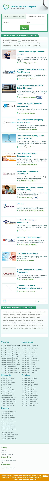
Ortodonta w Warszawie (7, 378)
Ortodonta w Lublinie (7, 388)
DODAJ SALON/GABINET (8, 460)
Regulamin (4, 452)
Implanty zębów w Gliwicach (29, 372)
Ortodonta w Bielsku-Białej (8, 401)
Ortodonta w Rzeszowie (7, 405)
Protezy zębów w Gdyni (28, 405)
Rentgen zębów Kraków (7, 413)
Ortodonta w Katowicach (8, 394)
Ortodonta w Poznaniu (7, 392)
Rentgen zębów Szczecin (8, 421)
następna (38, 301)
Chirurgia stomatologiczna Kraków (10, 347)
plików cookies (17, 475)
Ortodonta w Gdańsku (7, 386)
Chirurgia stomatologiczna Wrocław (11, 351)
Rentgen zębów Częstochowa (9, 434)
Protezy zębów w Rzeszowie (29, 399)
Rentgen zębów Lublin (7, 423)
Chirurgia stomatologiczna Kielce (10, 370)
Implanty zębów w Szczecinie (30, 357)
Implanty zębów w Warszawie (30, 345)
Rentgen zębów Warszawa (8, 411)
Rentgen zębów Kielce (7, 436)
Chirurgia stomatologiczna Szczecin (11, 361)
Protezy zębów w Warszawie (29, 378)
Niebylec (29, 197)
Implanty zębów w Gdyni (28, 364)
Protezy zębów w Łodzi (28, 382)
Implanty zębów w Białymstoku (30, 361)
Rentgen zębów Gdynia (7, 433)
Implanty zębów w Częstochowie (31, 368)
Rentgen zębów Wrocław (8, 419)
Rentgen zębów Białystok (8, 429)
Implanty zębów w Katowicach (30, 359)
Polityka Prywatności (7, 454)
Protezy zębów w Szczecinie (29, 392)
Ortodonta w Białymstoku (8, 399)
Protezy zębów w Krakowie (29, 380)
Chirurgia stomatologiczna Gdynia (10, 364)
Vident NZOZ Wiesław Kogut (28, 238)
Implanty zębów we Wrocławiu (30, 349)
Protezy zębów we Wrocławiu (30, 384)
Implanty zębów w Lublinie (29, 362)
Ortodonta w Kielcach (7, 403)
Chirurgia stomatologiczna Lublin (10, 357)
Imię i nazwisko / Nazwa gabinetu (14, 16)
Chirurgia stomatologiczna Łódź (10, 349)
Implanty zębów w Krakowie (29, 347)
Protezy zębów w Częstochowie (30, 397)
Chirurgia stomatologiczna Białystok (11, 368)
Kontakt (3, 450)
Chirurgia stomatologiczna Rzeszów (11, 362)
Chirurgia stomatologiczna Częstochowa (12, 366)
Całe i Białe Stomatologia (27, 254)
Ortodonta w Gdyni (6, 395)
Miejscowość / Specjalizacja (36, 16)
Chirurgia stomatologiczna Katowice (11, 359)
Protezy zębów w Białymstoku (30, 395)
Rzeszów (33, 63)
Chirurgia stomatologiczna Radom (10, 372)
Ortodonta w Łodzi (6, 384)
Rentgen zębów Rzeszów (8, 431)
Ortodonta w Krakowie (7, 380)
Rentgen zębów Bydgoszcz (8, 438)
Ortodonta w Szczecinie (7, 390)
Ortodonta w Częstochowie (8, 397)
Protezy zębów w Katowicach (30, 394)
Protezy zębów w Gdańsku (29, 388)
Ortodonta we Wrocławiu (8, 382)
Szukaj (24, 28)
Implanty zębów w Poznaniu (29, 355)
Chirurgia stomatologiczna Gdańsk (10, 355)
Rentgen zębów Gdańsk (8, 417)
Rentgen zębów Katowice (8, 427)
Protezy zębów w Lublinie (29, 390)
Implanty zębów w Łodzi (28, 351)
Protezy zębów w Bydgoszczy (30, 403)
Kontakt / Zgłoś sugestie (8, 468)
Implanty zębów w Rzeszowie (30, 370)
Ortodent (20, 204)
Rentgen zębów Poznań (7, 425)
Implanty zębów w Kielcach (29, 366)
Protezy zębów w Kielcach (29, 401)
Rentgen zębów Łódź (7, 415)
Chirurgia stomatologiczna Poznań (10, 353)
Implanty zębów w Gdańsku (29, 353)
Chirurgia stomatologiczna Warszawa (11, 345)
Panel (2, 462)
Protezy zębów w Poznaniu (29, 386)
